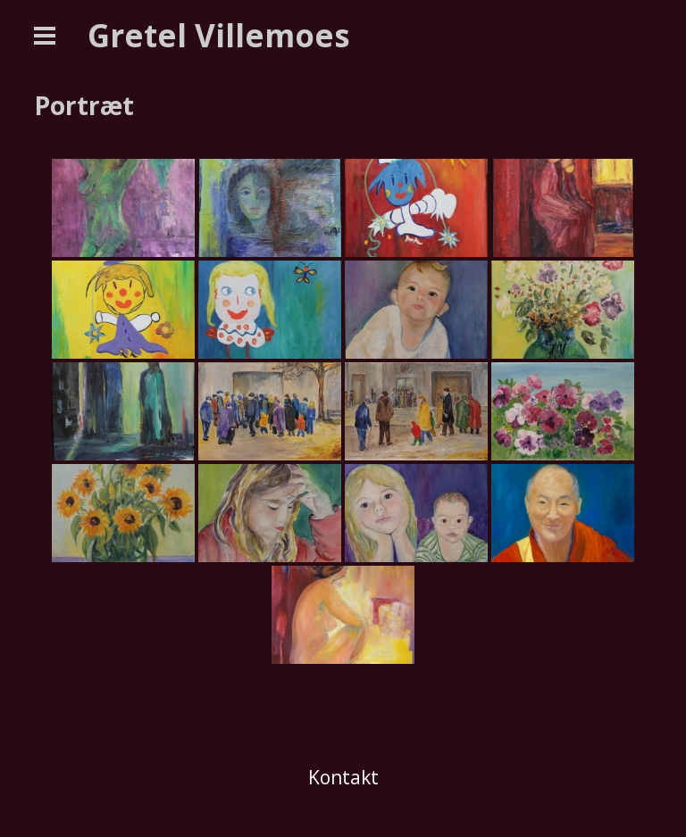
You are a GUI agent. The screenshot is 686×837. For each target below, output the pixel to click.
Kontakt (343, 777)
